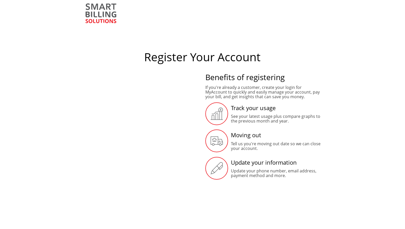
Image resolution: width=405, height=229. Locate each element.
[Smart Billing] (101, 13)
